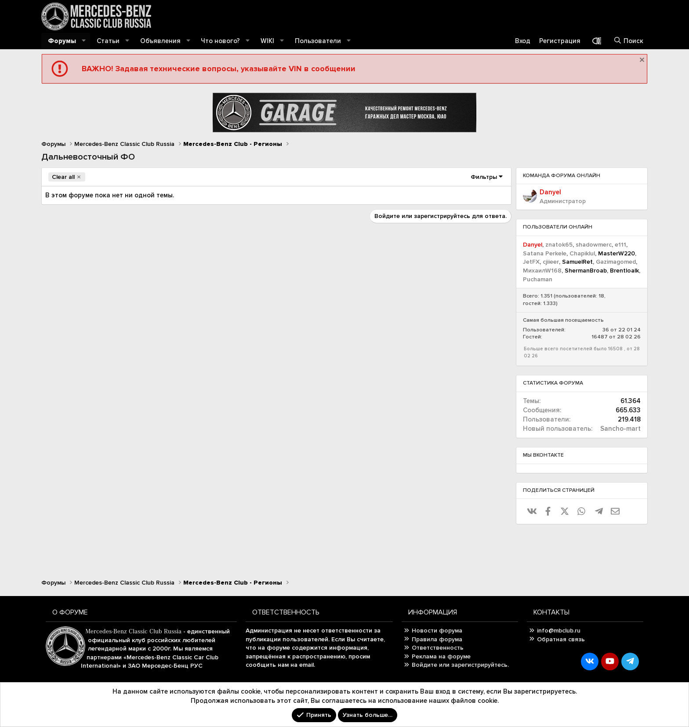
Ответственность (438, 647)
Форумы (62, 41)
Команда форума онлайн (561, 175)
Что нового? (220, 41)
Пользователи (318, 41)
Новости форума (437, 630)
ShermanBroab (586, 270)
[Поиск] (628, 41)
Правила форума (437, 639)
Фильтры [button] (484, 177)
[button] (84, 41)
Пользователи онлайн (557, 227)
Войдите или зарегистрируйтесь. (460, 665)
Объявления (160, 41)
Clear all (63, 177)
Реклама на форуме (441, 656)
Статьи (108, 41)
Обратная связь (561, 639)
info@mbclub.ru (558, 630)
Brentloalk (624, 270)
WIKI (267, 41)
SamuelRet (577, 261)
